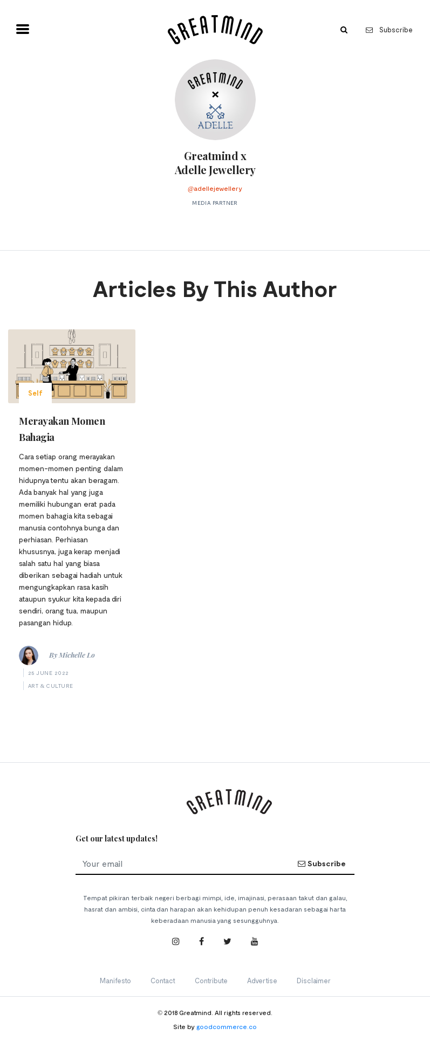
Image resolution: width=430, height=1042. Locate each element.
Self (35, 393)
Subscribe (389, 29)
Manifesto (115, 980)
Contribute (211, 980)
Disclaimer (314, 980)
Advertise (262, 980)
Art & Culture (50, 685)
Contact (163, 980)
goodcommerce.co (226, 1026)
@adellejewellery (215, 188)
